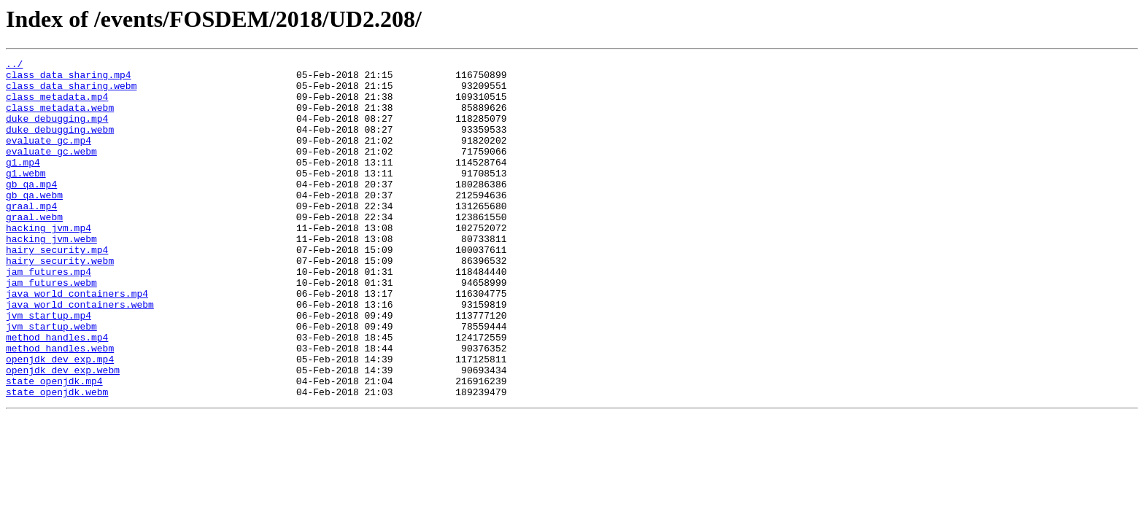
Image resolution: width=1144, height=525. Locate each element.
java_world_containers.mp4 (77, 341)
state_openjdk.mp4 (54, 446)
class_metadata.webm (60, 118)
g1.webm (26, 196)
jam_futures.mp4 (48, 315)
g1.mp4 (23, 183)
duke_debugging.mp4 (57, 131)
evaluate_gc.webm (51, 170)
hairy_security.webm (60, 301)
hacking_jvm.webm (51, 275)
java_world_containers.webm (80, 354)
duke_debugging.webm (60, 144)
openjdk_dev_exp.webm (63, 433)
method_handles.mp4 (57, 393)
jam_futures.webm (51, 328)
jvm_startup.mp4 (48, 367)
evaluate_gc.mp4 (48, 157)
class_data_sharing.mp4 (68, 78)
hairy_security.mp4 (57, 288)
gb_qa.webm (34, 223)
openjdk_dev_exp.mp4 (60, 420)
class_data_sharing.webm (71, 91)
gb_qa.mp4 (31, 210)
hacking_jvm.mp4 (48, 262)
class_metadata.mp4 (57, 105)
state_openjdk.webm (57, 459)
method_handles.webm (60, 406)
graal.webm (34, 249)
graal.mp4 (31, 236)
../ (14, 65)
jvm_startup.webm (51, 380)
